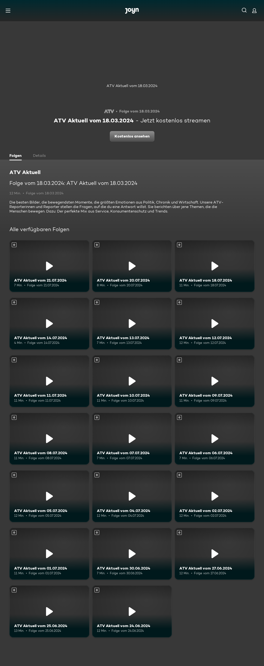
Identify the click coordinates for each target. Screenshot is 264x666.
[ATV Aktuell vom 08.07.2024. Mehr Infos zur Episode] (49, 439)
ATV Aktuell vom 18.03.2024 (132, 85)
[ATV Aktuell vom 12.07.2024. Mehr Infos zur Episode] (215, 324)
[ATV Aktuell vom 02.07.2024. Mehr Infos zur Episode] (215, 496)
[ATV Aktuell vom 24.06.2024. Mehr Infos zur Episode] (132, 611)
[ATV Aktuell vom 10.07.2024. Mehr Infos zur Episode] (132, 381)
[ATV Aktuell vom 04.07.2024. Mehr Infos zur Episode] (132, 496)
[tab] (16, 156)
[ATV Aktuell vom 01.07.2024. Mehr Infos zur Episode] (49, 554)
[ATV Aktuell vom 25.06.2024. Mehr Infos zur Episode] (49, 611)
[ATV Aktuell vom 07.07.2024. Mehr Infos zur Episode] (132, 439)
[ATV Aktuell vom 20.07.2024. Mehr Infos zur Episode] (132, 266)
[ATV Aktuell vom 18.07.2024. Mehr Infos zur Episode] (215, 266)
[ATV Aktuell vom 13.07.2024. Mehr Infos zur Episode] (132, 324)
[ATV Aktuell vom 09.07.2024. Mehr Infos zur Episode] (215, 381)
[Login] (254, 10)
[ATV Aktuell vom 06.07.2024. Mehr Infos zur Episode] (215, 439)
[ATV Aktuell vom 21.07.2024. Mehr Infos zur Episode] (49, 266)
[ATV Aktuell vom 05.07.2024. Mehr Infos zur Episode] (49, 496)
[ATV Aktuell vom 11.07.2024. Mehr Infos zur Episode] (49, 381)
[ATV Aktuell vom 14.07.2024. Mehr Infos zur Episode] (49, 324)
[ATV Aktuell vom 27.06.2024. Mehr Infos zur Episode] (215, 554)
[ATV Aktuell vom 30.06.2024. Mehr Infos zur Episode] (132, 554)
